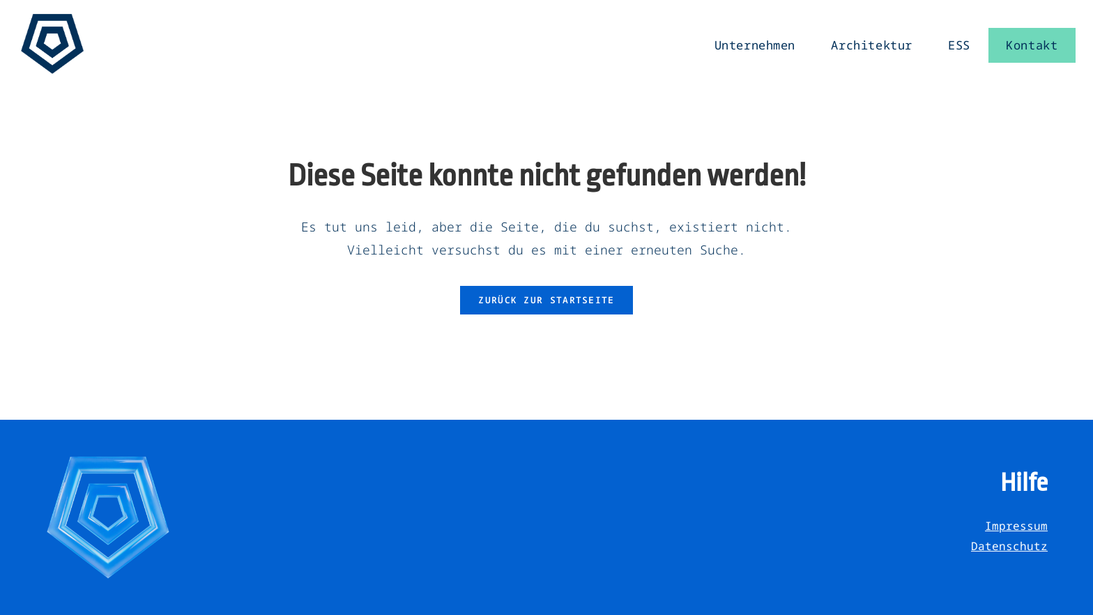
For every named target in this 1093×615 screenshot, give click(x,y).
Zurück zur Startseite (546, 300)
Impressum (1016, 525)
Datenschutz (1009, 546)
